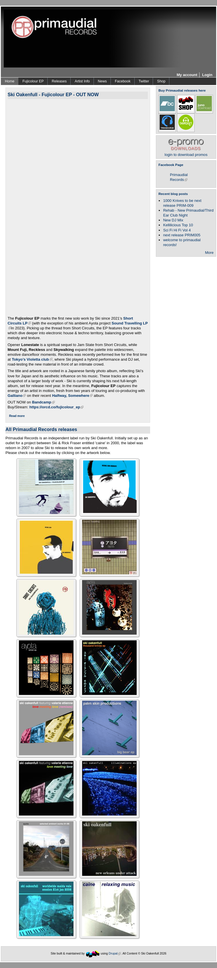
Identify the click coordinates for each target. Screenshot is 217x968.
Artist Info (82, 81)
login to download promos (185, 152)
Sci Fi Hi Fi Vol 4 (177, 230)
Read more (17, 416)
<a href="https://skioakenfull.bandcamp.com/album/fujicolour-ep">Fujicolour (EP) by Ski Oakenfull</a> (79, 207)
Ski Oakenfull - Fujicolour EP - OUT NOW (53, 94)
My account (187, 75)
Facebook (123, 81)
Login (207, 75)
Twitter (144, 81)
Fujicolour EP (33, 81)
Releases (59, 81)
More (209, 252)
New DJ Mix (173, 220)
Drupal (115, 953)
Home (9, 81)
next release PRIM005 (181, 235)
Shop (161, 81)
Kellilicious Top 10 (178, 225)
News (102, 81)
